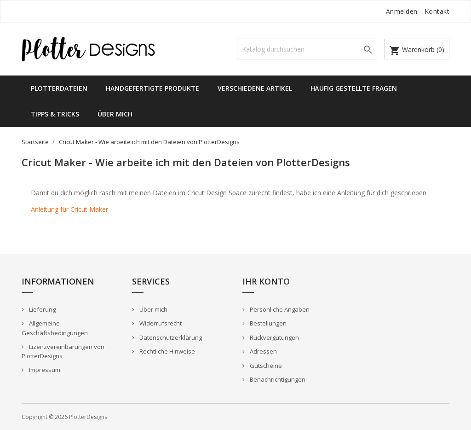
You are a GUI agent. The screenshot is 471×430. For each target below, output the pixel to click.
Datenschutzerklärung (170, 337)
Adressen (262, 351)
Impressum (44, 370)
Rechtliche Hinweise (166, 351)
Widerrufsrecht (160, 323)
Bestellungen (267, 323)
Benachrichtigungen (276, 379)
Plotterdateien (59, 88)
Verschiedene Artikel (255, 88)
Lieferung (42, 309)
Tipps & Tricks (55, 114)
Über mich (115, 114)
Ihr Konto (266, 281)
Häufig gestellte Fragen (353, 88)
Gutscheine (265, 365)
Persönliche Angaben (279, 309)
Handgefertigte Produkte (152, 88)
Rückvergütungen (273, 337)
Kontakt (437, 11)
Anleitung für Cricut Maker (69, 209)
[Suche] (307, 49)
